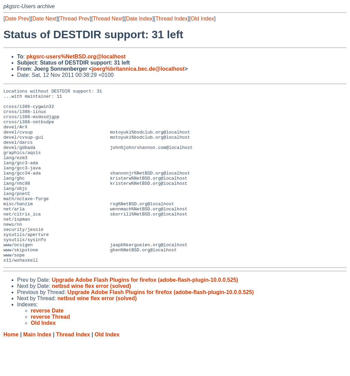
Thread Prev (75, 19)
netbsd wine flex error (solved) (91, 321)
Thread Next (108, 19)
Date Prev (17, 19)
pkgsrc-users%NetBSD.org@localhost (75, 56)
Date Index (139, 19)
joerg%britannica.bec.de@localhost (138, 69)
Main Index (37, 369)
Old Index (202, 19)
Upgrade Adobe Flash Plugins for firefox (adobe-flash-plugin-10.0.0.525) (145, 315)
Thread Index (172, 19)
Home (10, 369)
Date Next (44, 19)
